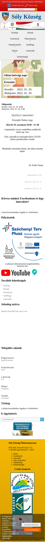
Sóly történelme (19, 460)
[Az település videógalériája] (19, 275)
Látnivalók (30, 51)
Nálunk (15, 51)
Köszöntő (17, 458)
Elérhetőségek (22, 57)
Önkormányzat (30, 39)
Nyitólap (14, 33)
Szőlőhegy (30, 45)
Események (14, 39)
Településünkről (15, 45)
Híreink (30, 33)
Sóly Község (26, 16)
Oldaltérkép (18, 462)
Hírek (15, 454)
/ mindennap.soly (16, 5)
